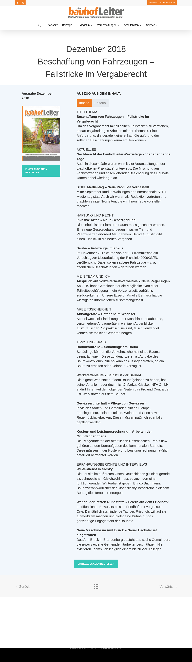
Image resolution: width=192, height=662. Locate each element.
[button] (41, 171)
